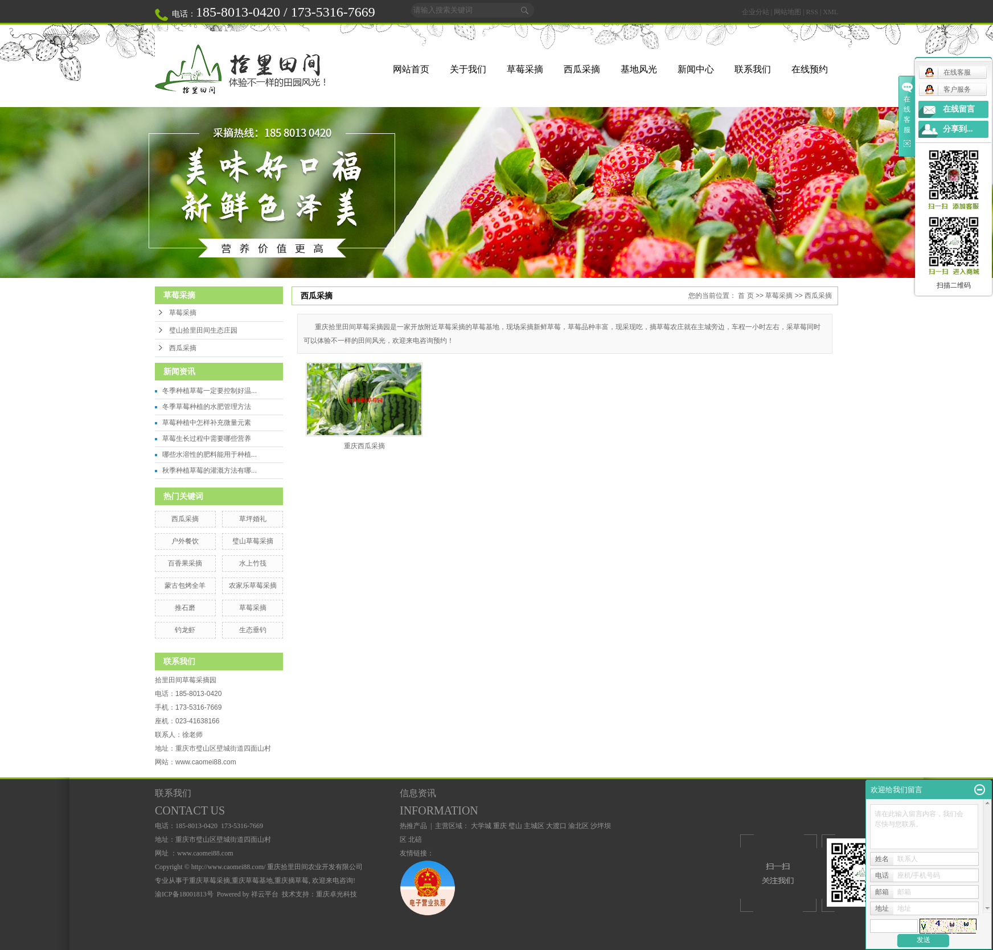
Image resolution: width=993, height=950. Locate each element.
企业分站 (755, 12)
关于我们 (468, 69)
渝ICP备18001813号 (184, 894)
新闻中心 (696, 69)
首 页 (745, 296)
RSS (812, 12)
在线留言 (959, 109)
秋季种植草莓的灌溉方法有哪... (209, 470)
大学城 (481, 826)
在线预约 (809, 69)
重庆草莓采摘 (209, 881)
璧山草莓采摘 (252, 541)
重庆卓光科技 (336, 894)
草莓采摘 (525, 69)
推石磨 (185, 608)
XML (830, 12)
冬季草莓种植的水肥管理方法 (206, 407)
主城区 (534, 826)
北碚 (415, 839)
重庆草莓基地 (252, 881)
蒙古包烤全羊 (185, 585)
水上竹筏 (252, 563)
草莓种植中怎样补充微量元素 (206, 423)
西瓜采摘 (582, 69)
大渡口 (556, 826)
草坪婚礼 (252, 519)
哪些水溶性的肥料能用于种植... (209, 454)
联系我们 (753, 69)
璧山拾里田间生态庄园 (203, 330)
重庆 (500, 826)
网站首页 (411, 69)
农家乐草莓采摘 (253, 585)
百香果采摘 (185, 563)
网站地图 (787, 12)
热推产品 (413, 826)
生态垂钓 (252, 630)
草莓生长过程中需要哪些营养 (206, 439)
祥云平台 (264, 894)
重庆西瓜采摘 (364, 446)
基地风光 (639, 69)
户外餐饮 (185, 541)
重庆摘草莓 (291, 881)
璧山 (515, 826)
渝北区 (578, 826)
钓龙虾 (185, 630)
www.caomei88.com (205, 762)
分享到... (958, 129)
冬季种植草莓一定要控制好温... (209, 391)
